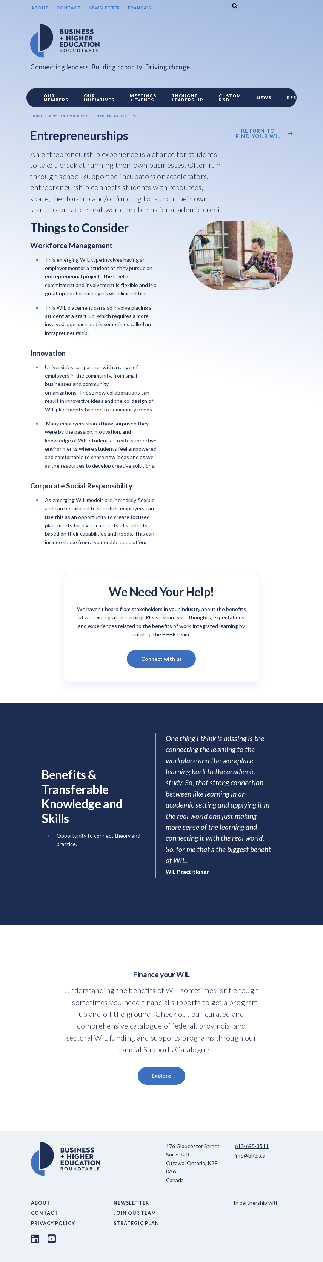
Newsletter (104, 7)
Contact (69, 7)
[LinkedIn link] (35, 1238)
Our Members (55, 97)
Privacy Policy (53, 1223)
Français (139, 7)
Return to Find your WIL (258, 133)
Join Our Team (135, 1213)
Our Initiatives (99, 97)
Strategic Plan (136, 1223)
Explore (161, 1075)
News (264, 97)
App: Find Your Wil (68, 116)
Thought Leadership (187, 97)
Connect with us (161, 659)
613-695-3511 (252, 1146)
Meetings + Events (143, 97)
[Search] (192, 7)
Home (37, 116)
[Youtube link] (52, 1238)
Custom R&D (230, 97)
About (40, 7)
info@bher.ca (250, 1155)
